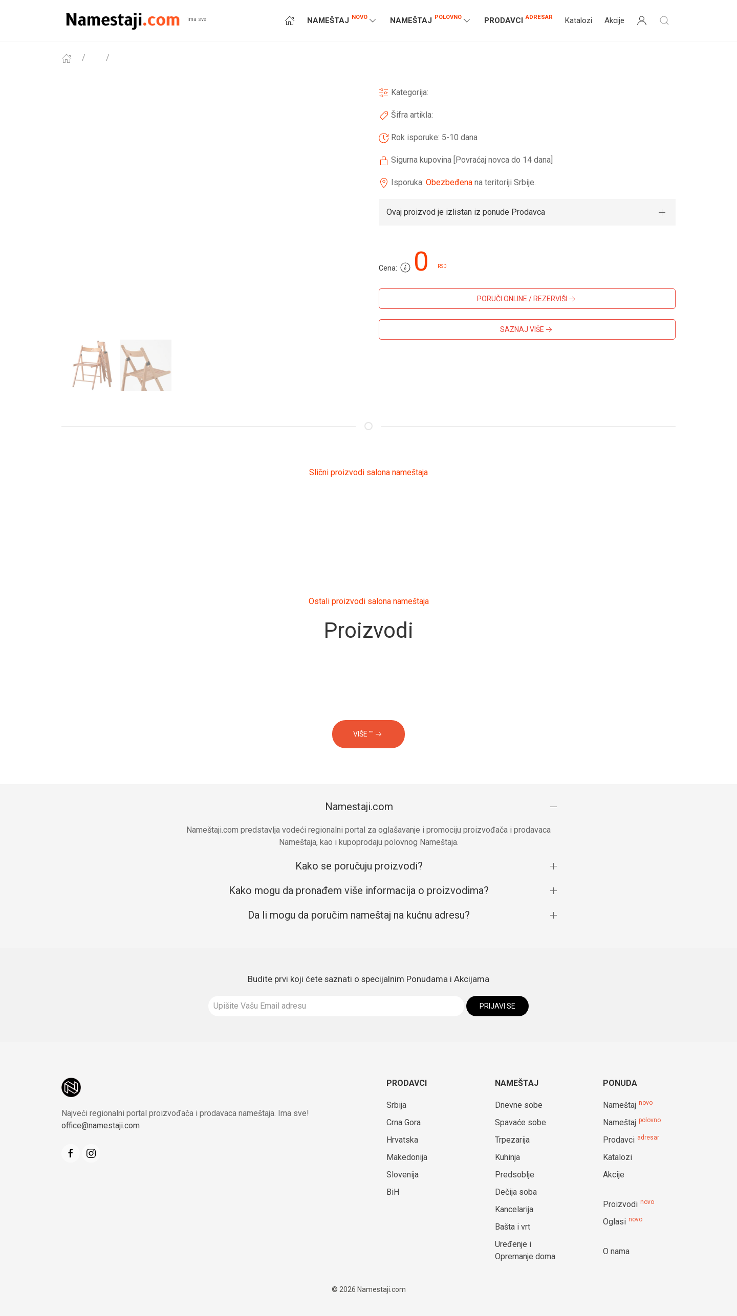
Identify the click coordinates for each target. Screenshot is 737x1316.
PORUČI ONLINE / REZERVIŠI (527, 299)
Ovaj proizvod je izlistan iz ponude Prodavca (465, 212)
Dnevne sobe (519, 1105)
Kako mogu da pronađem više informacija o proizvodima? (359, 890)
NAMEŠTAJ (342, 20)
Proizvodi (620, 1204)
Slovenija (402, 1174)
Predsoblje (514, 1174)
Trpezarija (512, 1140)
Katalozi (578, 20)
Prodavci (518, 19)
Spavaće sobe (520, 1122)
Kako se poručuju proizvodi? (359, 866)
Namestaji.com (359, 806)
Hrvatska (402, 1140)
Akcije (614, 20)
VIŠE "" (368, 734)
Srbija (396, 1105)
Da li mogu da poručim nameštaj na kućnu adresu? (359, 915)
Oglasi (614, 1221)
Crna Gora (403, 1122)
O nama (616, 1251)
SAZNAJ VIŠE (527, 330)
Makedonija (406, 1157)
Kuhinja (507, 1157)
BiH (392, 1192)
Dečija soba (516, 1192)
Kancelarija (514, 1209)
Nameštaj (619, 1105)
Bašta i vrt (512, 1227)
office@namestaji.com (100, 1125)
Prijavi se (497, 1006)
